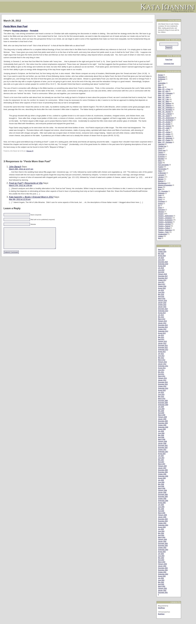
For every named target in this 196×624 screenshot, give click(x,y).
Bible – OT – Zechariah (165, 142)
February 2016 (162, 300)
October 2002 (162, 572)
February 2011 (162, 378)
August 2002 (162, 576)
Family (160, 162)
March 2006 (161, 488)
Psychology (161, 201)
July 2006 (161, 480)
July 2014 (161, 315)
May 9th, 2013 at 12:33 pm (20, 199)
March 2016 (161, 298)
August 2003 (162, 551)
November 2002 (163, 570)
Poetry (160, 195)
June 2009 (161, 409)
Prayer (160, 199)
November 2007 (163, 447)
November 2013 (163, 327)
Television (161, 211)
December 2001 (163, 592)
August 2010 (162, 390)
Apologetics (161, 77)
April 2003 (161, 560)
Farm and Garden (163, 164)
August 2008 (162, 429)
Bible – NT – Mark (163, 101)
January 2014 (162, 323)
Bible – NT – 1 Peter (164, 89)
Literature (24, 31)
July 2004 (161, 529)
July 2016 (161, 290)
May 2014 (161, 317)
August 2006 (162, 478)
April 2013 (161, 339)
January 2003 (162, 566)
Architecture (161, 79)
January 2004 (162, 541)
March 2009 (161, 415)
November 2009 (163, 402)
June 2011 (161, 370)
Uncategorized (162, 234)
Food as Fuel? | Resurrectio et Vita (26, 183)
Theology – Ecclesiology (165, 220)
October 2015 (162, 304)
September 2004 (163, 525)
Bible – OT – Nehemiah (165, 138)
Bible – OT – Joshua (164, 132)
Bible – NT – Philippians (165, 107)
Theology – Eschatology (165, 222)
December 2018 (163, 262)
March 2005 (161, 513)
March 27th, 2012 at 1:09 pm (20, 185)
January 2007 (162, 468)
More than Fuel (15, 26)
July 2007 (161, 455)
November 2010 (163, 384)
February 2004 (162, 539)
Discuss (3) (30, 151)
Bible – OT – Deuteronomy (166, 118)
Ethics (160, 160)
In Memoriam (162, 173)
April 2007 (161, 462)
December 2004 (163, 519)
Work (159, 238)
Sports (160, 207)
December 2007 (163, 445)
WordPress (161, 608)
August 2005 (162, 502)
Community (161, 154)
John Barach (15, 166)
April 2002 (161, 584)
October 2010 (162, 386)
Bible (159, 85)
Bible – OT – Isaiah (164, 128)
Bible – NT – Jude (163, 97)
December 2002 (163, 568)
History (160, 171)
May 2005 (161, 509)
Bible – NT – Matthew (164, 103)
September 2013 (163, 331)
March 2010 (161, 398)
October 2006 (162, 474)
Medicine (160, 181)
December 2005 (163, 494)
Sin (159, 205)
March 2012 (161, 360)
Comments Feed (169, 63)
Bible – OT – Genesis (164, 126)
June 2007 (161, 458)
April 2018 (161, 272)
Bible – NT (161, 87)
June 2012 (161, 355)
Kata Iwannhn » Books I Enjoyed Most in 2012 (31, 197)
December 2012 (163, 345)
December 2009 (163, 400)
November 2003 (163, 545)
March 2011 (161, 376)
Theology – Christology (165, 218)
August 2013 (162, 333)
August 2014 (162, 313)
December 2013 (163, 325)
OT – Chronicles (163, 191)
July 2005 (161, 504)
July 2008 (161, 431)
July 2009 (161, 406)
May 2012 (161, 357)
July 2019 (161, 257)
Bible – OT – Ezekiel (164, 124)
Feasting (15, 31)
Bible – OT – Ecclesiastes (166, 120)
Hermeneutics (162, 169)
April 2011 (161, 374)
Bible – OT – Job (163, 130)
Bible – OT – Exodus (164, 122)
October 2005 (162, 498)
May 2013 (161, 337)
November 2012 (163, 347)
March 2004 (161, 537)
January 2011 (162, 380)
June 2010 (161, 394)
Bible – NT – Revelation (165, 109)
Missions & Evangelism (165, 185)
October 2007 (162, 449)
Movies (160, 187)
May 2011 (161, 372)
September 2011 (163, 366)
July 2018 (161, 268)
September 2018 (163, 264)
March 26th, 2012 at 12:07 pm (21, 169)
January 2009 (162, 419)
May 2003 (161, 558)
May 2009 (161, 411)
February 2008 (162, 441)
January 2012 (162, 364)
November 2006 (163, 472)
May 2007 (161, 460)
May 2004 (161, 533)
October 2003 (162, 547)
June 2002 (161, 580)
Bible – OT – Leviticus (164, 136)
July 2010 (161, 392)
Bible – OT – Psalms (164, 140)
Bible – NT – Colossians (165, 93)
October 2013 (162, 329)
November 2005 (163, 496)
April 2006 (161, 486)
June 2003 (161, 555)
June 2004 (161, 531)
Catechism (161, 144)
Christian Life (162, 146)
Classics (160, 152)
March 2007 (161, 464)
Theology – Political (164, 228)
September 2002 (163, 574)
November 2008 (163, 423)
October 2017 (162, 280)
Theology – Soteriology (165, 230)
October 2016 (162, 286)
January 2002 (162, 590)
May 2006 (161, 484)
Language (161, 175)
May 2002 (161, 582)
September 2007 (163, 451)
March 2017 (161, 284)
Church (160, 148)
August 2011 (162, 368)
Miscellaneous (162, 183)
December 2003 (163, 543)
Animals (160, 75)
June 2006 (161, 482)
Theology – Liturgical (164, 224)
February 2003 (162, 564)
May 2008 (161, 435)
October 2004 (162, 523)
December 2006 (163, 470)
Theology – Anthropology (165, 216)
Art (159, 81)
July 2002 (161, 578)
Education (161, 158)
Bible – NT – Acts (163, 91)
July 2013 (161, 335)
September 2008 (163, 427)
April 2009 (161, 413)
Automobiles (162, 83)
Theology (161, 213)
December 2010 (163, 382)
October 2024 (162, 251)
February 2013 (162, 341)
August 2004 (162, 527)
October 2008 (162, 425)
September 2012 (163, 349)
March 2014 (161, 319)
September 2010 (163, 388)
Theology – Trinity (163, 232)
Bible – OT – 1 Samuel (165, 113)
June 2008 (161, 433)
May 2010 (161, 396)
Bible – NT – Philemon (164, 105)
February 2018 (162, 274)
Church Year (162, 150)
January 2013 (162, 343)
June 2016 (161, 292)
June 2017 (161, 282)
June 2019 (161, 259)
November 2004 (163, 521)
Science (160, 203)
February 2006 (162, 490)
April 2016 (161, 296)
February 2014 (162, 321)
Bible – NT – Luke (163, 99)
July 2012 (161, 353)
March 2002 (161, 586)
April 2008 (161, 437)
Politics (160, 197)
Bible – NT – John (163, 95)
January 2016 (162, 302)
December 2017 (163, 276)
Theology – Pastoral (164, 226)
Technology (161, 209)
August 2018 (162, 266)
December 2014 (163, 308)
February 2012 (162, 362)
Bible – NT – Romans (164, 111)
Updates (160, 236)
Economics (161, 156)
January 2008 (162, 443)
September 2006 (163, 476)
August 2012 (162, 351)
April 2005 (161, 511)
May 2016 (161, 294)
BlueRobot (161, 614)
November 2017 (163, 278)
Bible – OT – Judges (164, 134)
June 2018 (161, 270)
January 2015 (162, 306)
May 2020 (161, 253)
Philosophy (161, 193)
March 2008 (161, 439)
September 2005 (163, 500)
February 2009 (162, 417)
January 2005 (162, 517)
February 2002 (162, 588)
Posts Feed (168, 59)
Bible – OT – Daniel (164, 115)
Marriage (160, 179)
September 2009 (163, 404)
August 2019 (162, 255)
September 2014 (163, 311)
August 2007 (162, 453)
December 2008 (163, 421)
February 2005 (162, 515)
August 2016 (162, 288)
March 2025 (161, 249)
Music (160, 189)
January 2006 (162, 492)
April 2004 (161, 535)
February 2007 (162, 466)
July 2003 (161, 553)
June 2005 (161, 507)
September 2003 (163, 549)
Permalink (34, 31)
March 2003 (161, 562)
